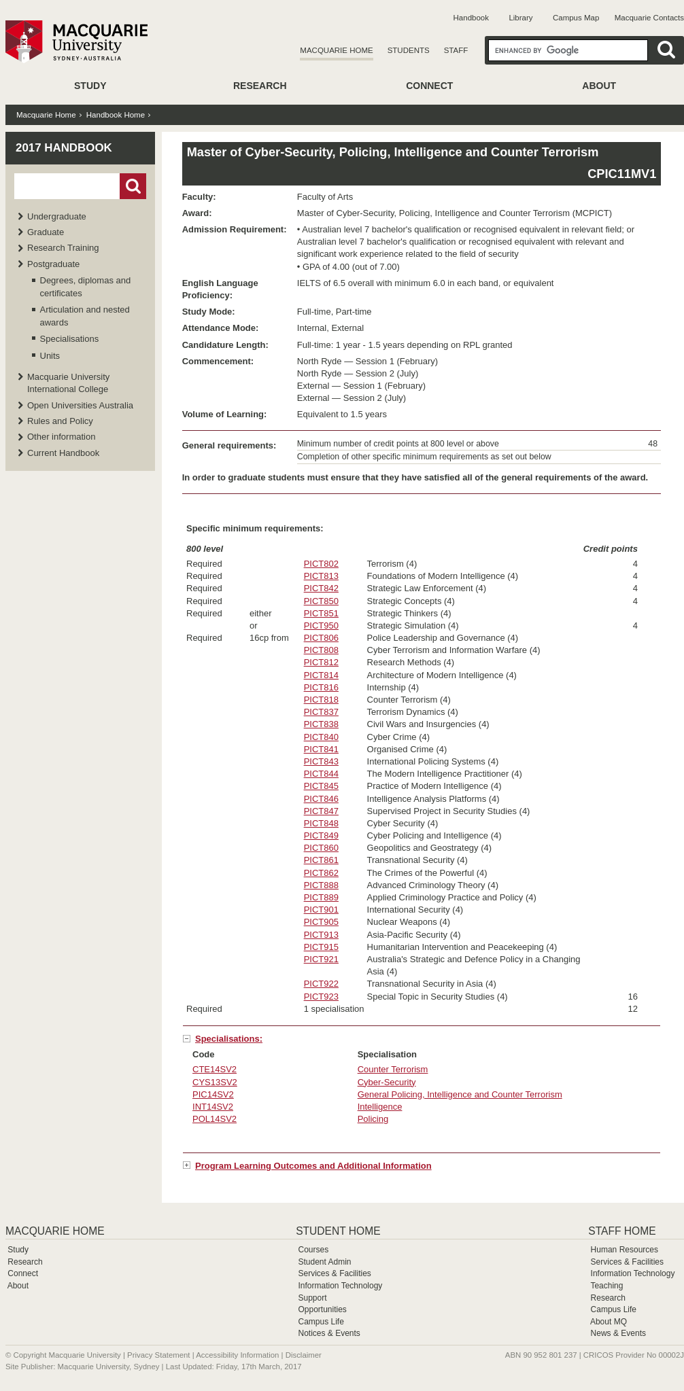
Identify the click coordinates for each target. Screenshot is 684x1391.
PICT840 (321, 737)
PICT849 (321, 835)
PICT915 (321, 947)
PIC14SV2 (213, 1094)
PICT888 (321, 885)
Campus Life (320, 1321)
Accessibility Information (237, 1355)
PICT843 (321, 761)
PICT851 (321, 613)
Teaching (606, 1285)
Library (520, 18)
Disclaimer (304, 1355)
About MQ (608, 1321)
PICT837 (321, 712)
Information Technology (340, 1285)
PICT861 (321, 860)
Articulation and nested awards (85, 315)
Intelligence (380, 1107)
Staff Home (621, 1231)
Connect (429, 85)
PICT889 (321, 897)
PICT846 (321, 799)
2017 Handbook (64, 147)
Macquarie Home (336, 50)
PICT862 (321, 873)
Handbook (471, 18)
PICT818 (321, 699)
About (599, 85)
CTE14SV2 (214, 1069)
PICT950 (321, 625)
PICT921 (321, 959)
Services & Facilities (334, 1273)
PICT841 (321, 749)
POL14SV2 (214, 1119)
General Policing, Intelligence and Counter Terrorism (460, 1094)
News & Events (618, 1333)
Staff (456, 50)
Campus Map (576, 18)
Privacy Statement (158, 1355)
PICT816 (321, 687)
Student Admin (324, 1262)
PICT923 (321, 996)
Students (409, 50)
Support (312, 1298)
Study (90, 85)
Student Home (338, 1231)
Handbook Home (115, 115)
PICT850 (321, 601)
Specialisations (69, 339)
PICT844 (321, 774)
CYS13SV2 (214, 1082)
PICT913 (321, 935)
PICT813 (321, 576)
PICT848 (321, 823)
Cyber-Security (387, 1082)
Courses (313, 1249)
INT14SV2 (212, 1107)
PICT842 (321, 588)
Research (260, 85)
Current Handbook (63, 453)
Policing (373, 1119)
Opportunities (322, 1309)
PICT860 (321, 848)
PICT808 (321, 650)
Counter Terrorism (393, 1069)
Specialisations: (228, 1039)
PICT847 (321, 811)
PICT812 (321, 662)
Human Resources (624, 1249)
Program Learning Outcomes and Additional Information (313, 1166)
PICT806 (321, 638)
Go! (133, 186)
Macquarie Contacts (649, 18)
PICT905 (321, 922)
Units (50, 356)
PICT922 (321, 984)
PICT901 (321, 909)
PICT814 (321, 675)
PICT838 (321, 724)
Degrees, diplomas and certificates (85, 286)
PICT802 (321, 564)
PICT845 (321, 786)
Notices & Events (329, 1333)
